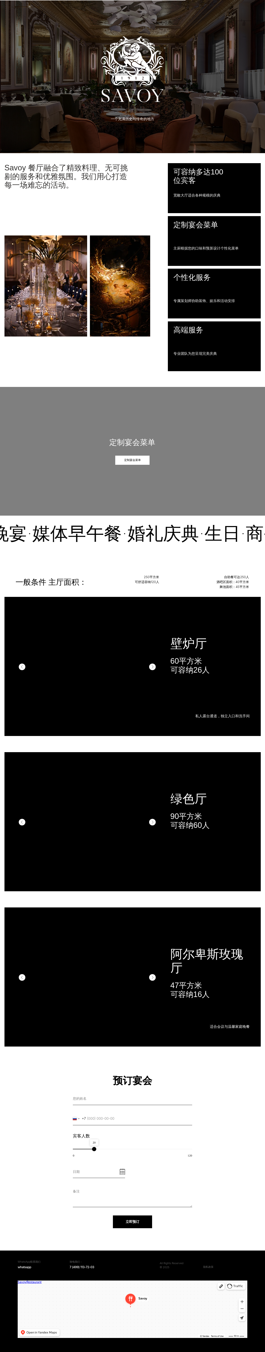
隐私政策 (208, 1266)
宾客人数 (81, 1135)
